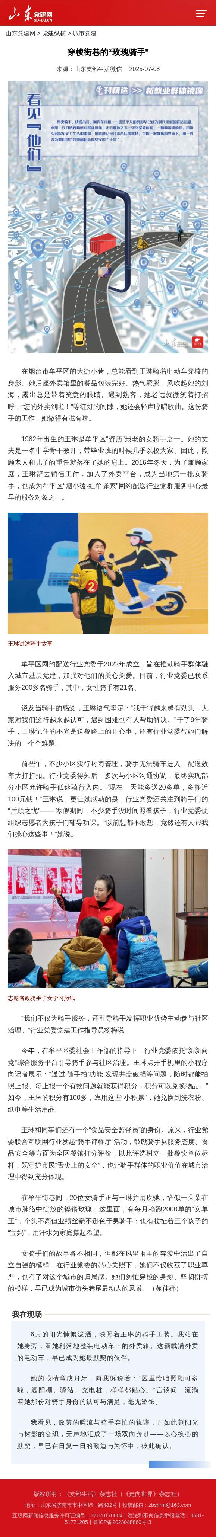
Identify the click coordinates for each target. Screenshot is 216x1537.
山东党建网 (20, 33)
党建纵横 (54, 33)
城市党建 (85, 33)
